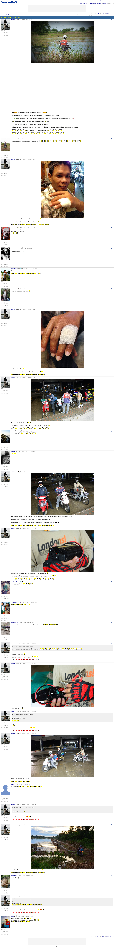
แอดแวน (13, 289)
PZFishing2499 (14, 622)
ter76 (12, 431)
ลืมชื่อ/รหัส (99, 3)
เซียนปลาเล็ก (14, 248)
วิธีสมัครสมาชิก (93, 3)
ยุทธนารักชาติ (14, 268)
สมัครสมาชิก (86, 3)
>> (109, 13)
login (81, 3)
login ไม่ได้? (105, 3)
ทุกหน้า (112, 13)
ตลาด (107, 1)
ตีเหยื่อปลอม (9, 15)
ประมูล (104, 1)
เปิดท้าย (111, 1)
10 (106, 13)
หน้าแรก (93, 1)
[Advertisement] (57, 941)
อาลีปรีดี (13, 451)
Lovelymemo (14, 875)
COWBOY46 (14, 138)
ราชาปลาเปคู (14, 581)
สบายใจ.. (13, 19)
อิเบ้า (12, 916)
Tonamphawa (14, 602)
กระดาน (97, 1)
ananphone (13, 227)
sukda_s (13, 784)
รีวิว (101, 1)
